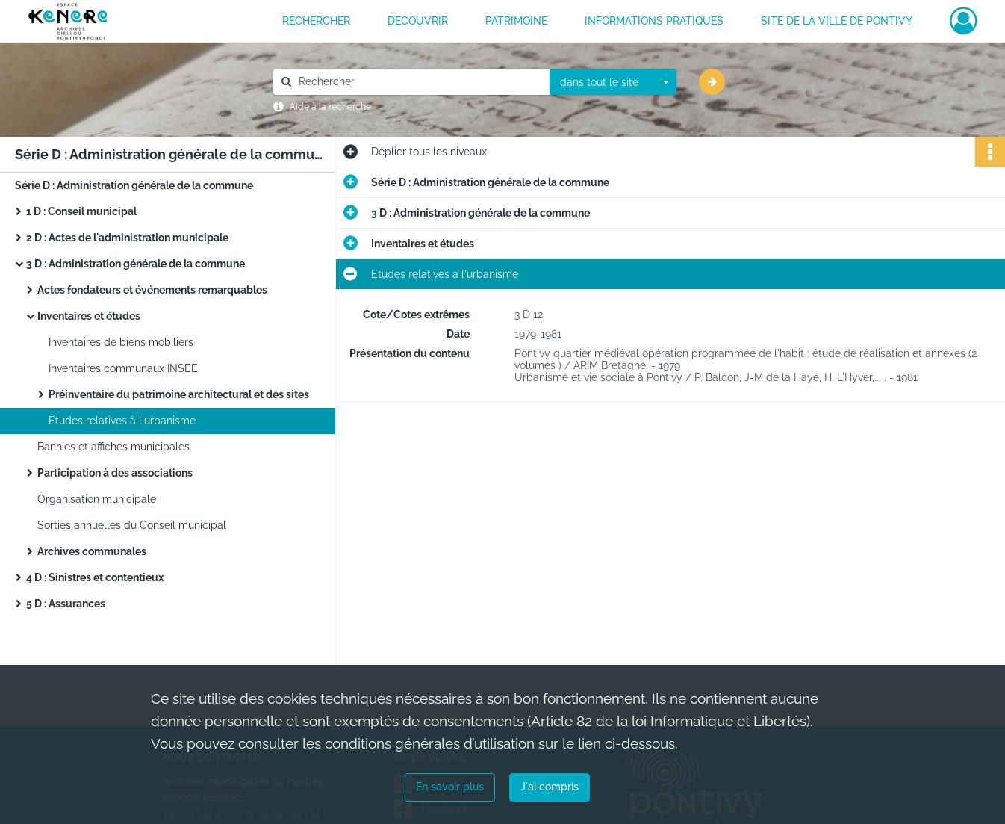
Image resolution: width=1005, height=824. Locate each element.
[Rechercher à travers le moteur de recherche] (419, 82)
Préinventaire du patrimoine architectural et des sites (179, 394)
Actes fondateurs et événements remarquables (152, 290)
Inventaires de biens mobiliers (121, 342)
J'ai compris (549, 787)
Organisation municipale (96, 499)
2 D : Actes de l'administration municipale (127, 238)
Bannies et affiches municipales (113, 447)
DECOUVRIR (418, 21)
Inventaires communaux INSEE (123, 368)
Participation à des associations (115, 473)
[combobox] (613, 82)
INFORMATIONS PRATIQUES (654, 21)
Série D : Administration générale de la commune (134, 185)
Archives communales (91, 551)
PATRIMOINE (516, 21)
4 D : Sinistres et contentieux (95, 577)
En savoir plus (450, 787)
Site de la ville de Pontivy (836, 21)
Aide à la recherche (330, 107)
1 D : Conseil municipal (81, 211)
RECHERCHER (316, 21)
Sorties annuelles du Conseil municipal (131, 525)
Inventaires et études (88, 316)
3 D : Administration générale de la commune (135, 264)
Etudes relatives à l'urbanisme (122, 421)
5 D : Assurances (65, 604)
